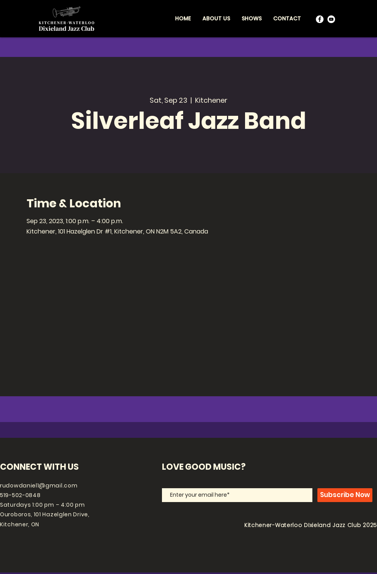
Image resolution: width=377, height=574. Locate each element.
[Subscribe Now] (344, 495)
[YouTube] (331, 19)
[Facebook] (320, 19)
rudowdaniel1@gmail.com (38, 485)
